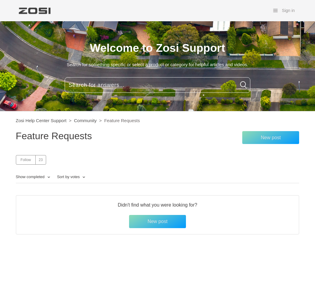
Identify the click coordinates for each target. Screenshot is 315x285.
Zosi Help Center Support (41, 120)
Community (85, 120)
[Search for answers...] (157, 85)
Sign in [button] (288, 10)
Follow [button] (26, 160)
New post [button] (271, 137)
